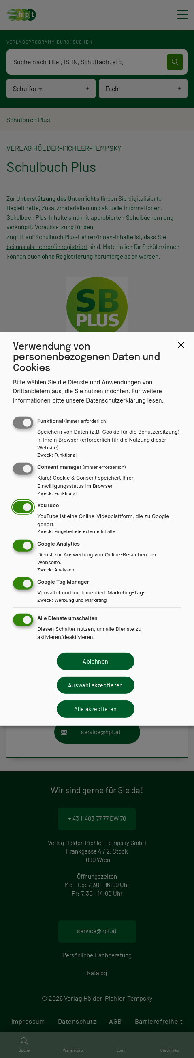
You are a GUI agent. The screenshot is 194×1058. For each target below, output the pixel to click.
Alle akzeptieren (95, 709)
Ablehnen (95, 661)
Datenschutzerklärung (116, 400)
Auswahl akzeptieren (95, 685)
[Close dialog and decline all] (181, 345)
